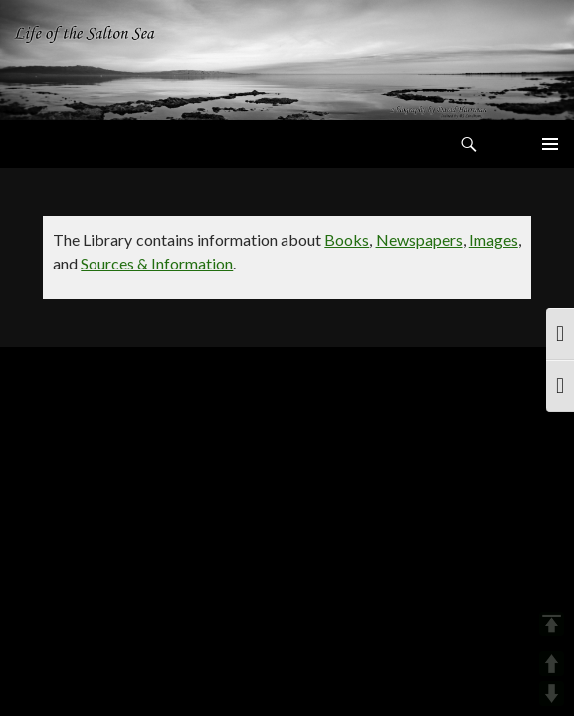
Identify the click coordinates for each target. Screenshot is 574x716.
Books (346, 239)
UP (551, 663)
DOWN (551, 693)
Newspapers (419, 239)
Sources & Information (157, 263)
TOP (551, 624)
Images (493, 239)
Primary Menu (550, 144)
